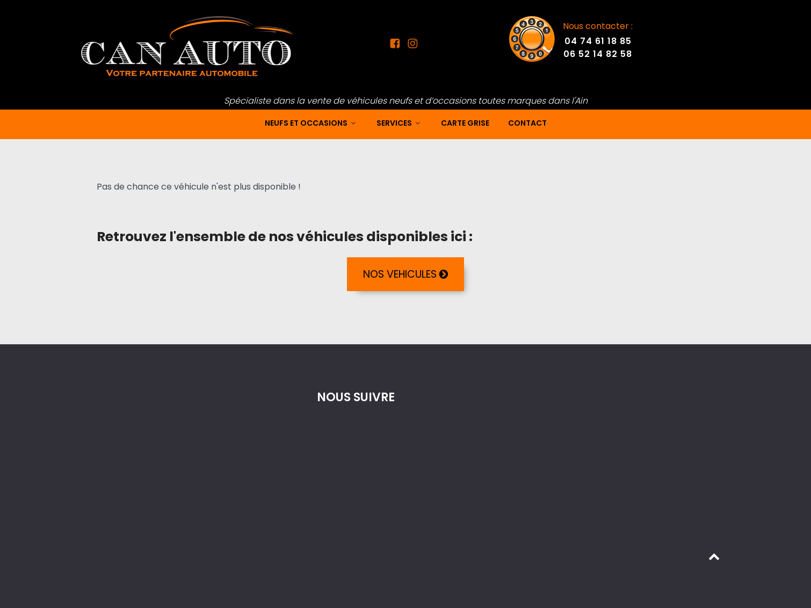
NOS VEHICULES (405, 274)
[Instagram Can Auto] (410, 45)
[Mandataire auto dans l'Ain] (188, 46)
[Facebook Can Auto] (397, 45)
